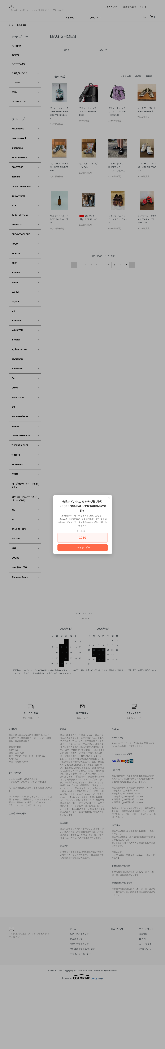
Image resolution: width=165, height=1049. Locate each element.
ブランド (94, 17)
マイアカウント (111, 6)
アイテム (69, 17)
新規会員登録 (129, 6)
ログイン (144, 6)
